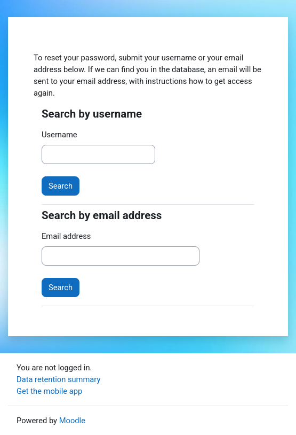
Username (59, 134)
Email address (66, 236)
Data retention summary (58, 379)
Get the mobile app (49, 391)
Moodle (72, 420)
